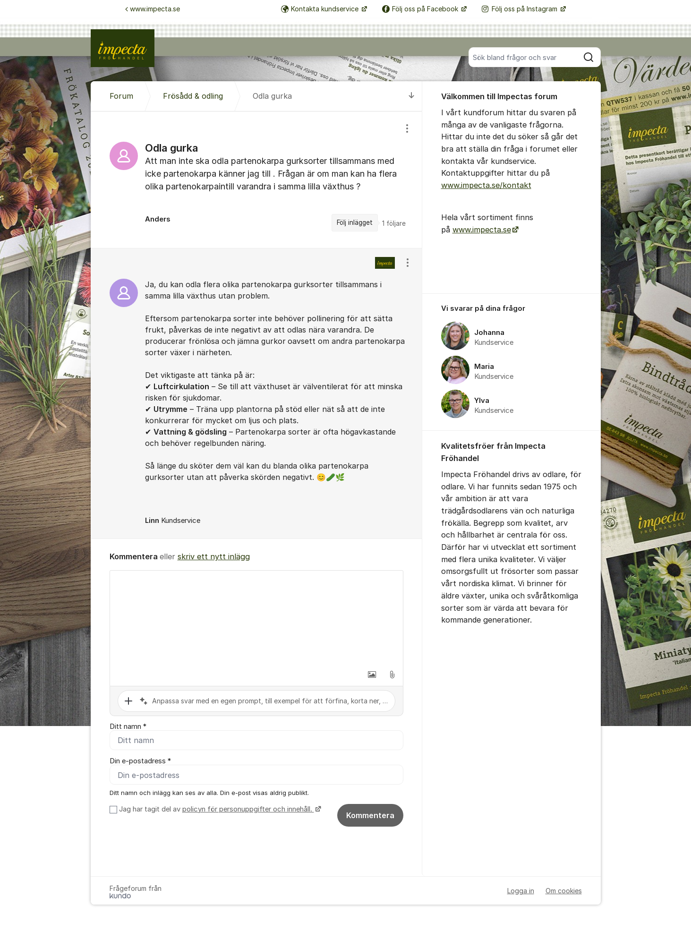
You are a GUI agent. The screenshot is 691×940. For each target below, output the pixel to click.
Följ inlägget (355, 222)
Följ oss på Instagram (520, 9)
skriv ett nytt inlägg (214, 556)
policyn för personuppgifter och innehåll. (248, 811)
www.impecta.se (152, 9)
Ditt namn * (128, 726)
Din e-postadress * (140, 762)
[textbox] (256, 618)
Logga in (520, 893)
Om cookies (564, 893)
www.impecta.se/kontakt (486, 185)
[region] (256, 179)
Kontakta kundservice (320, 9)
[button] (372, 674)
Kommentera (370, 817)
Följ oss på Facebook (421, 9)
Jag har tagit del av (219, 811)
